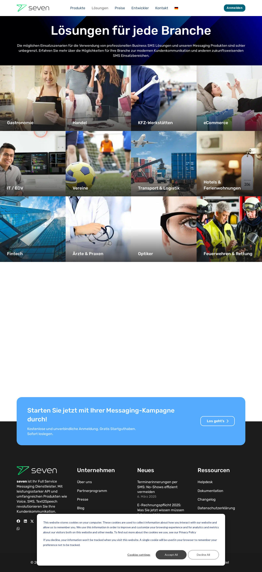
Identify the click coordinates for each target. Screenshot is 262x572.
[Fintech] (33, 229)
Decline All (203, 554)
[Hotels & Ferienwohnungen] (229, 163)
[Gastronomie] (33, 98)
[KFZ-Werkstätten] (164, 98)
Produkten (52, 496)
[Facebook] (18, 521)
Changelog (207, 499)
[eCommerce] (229, 98)
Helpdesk (205, 482)
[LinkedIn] (25, 521)
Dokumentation (210, 491)
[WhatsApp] (18, 528)
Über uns (84, 482)
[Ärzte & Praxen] (98, 229)
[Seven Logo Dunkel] (33, 8)
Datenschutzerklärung (216, 508)
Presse (82, 499)
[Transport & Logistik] (164, 163)
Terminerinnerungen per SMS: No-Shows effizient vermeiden (157, 487)
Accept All (171, 554)
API (47, 491)
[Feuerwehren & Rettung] (229, 229)
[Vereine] (98, 163)
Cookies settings (138, 554)
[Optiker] (164, 229)
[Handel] (98, 98)
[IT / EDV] (33, 163)
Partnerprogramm (92, 491)
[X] (32, 521)
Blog (80, 508)
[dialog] (131, 540)
